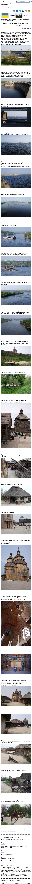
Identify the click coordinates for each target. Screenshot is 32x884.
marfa (2, 852)
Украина (7, 15)
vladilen (3, 844)
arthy (2, 865)
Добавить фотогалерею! (18, 9)
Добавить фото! (27, 3)
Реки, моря (27, 7)
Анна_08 (3, 858)
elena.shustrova (5, 837)
